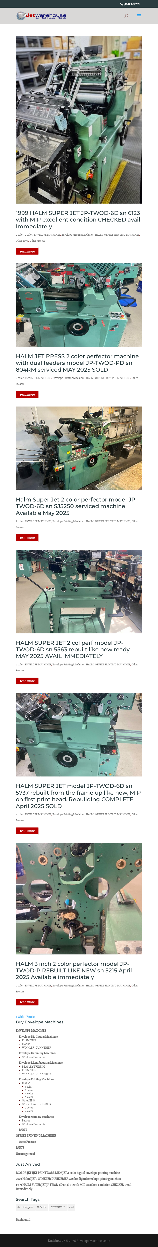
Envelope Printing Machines (78, 234)
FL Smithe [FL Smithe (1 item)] (42, 1207)
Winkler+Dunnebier (34, 1057)
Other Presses (37, 240)
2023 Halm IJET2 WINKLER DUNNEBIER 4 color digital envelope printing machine (68, 1179)
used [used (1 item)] (71, 1207)
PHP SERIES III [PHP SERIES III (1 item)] (58, 1207)
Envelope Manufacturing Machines (41, 1063)
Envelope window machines (36, 1117)
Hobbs (26, 1044)
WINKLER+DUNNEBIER (36, 1047)
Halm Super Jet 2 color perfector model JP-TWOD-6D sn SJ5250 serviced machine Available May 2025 (76, 506)
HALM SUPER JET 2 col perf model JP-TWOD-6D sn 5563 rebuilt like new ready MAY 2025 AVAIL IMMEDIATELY (73, 649)
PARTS (23, 1130)
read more (27, 251)
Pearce (26, 1120)
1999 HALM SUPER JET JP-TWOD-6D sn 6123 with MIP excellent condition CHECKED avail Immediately (78, 220)
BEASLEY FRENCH (33, 1066)
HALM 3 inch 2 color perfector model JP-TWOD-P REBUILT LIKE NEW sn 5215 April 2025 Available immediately (74, 970)
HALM (99, 234)
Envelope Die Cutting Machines (38, 1037)
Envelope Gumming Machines (37, 1053)
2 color (19, 234)
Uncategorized (25, 1154)
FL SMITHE (29, 1040)
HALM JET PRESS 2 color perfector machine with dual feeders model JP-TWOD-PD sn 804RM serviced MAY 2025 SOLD (77, 363)
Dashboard (23, 1220)
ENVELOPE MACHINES (47, 234)
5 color (29, 1097)
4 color (29, 1093)
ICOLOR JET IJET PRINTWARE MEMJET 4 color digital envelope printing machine (68, 1173)
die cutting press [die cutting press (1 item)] (25, 1207)
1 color (29, 1086)
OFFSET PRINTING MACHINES (121, 234)
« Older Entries (26, 1017)
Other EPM (22, 240)
